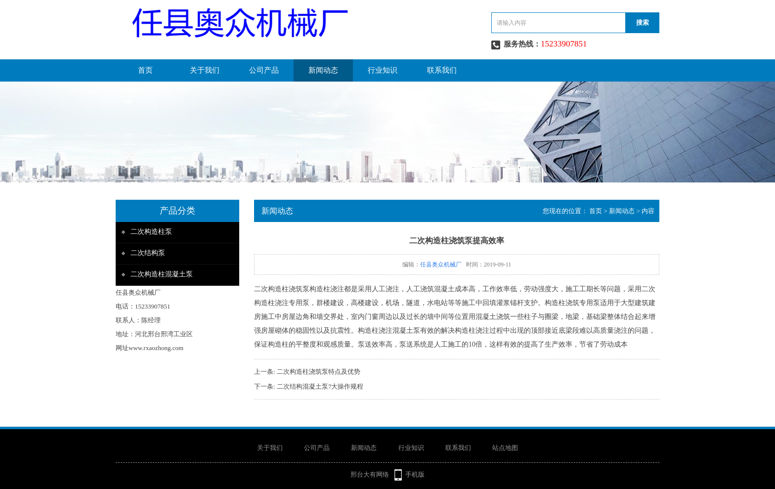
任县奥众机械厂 (441, 264)
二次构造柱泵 (151, 231)
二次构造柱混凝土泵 (161, 274)
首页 (145, 70)
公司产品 (264, 70)
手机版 (415, 474)
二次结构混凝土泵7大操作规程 (320, 386)
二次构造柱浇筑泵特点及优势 (318, 371)
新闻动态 (323, 70)
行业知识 (382, 70)
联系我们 (442, 70)
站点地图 (505, 447)
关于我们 (204, 70)
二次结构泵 (147, 253)
